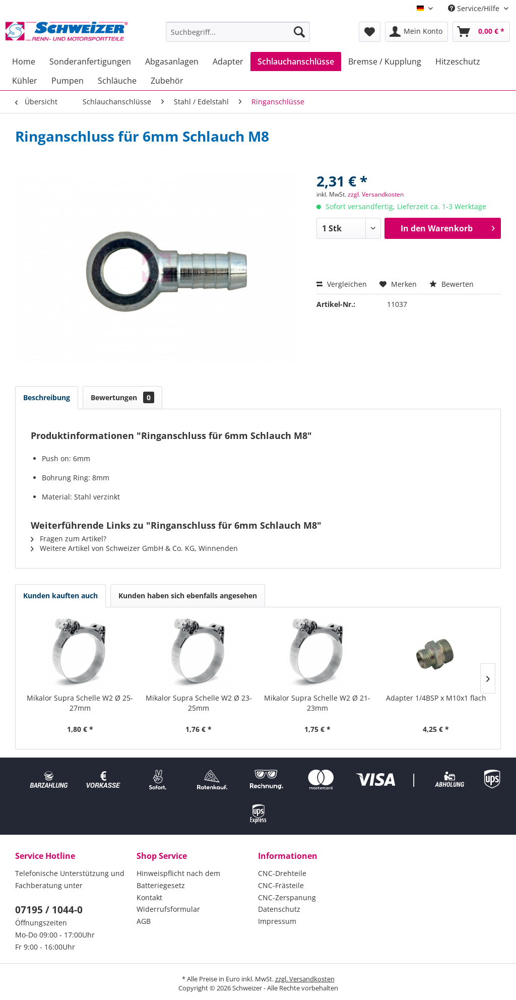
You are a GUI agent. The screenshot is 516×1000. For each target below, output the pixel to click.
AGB (144, 921)
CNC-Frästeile (281, 885)
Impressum (277, 921)
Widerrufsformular (168, 909)
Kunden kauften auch (60, 595)
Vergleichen (341, 284)
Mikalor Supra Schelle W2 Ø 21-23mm (317, 703)
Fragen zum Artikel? (68, 538)
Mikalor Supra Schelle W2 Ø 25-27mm (80, 703)
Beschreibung (46, 397)
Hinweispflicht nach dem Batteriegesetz (178, 879)
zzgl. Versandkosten (376, 194)
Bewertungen (122, 397)
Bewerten (451, 284)
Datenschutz (279, 909)
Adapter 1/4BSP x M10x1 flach (436, 698)
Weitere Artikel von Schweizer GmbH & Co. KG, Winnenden (134, 548)
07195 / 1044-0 (49, 909)
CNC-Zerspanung (287, 897)
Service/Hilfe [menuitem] (474, 8)
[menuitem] (238, 32)
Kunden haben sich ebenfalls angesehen (187, 595)
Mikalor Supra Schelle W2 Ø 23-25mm (199, 703)
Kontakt (149, 897)
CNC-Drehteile (282, 873)
